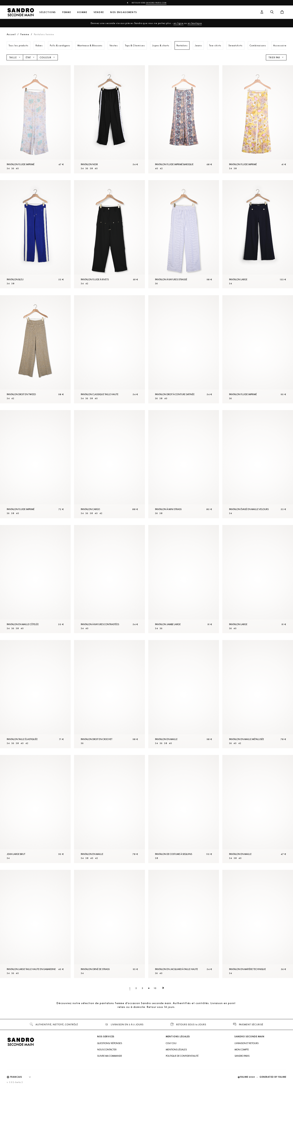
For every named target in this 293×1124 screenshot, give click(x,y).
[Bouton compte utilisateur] (262, 12)
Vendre (99, 12)
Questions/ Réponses (109, 1080)
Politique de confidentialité (182, 1093)
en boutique (195, 23)
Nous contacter (107, 1087)
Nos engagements (123, 12)
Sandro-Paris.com (156, 3)
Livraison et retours (247, 1080)
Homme (82, 12)
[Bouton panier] (282, 12)
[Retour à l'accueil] (20, 12)
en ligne (179, 23)
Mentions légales (176, 1087)
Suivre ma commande (109, 1093)
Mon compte (242, 1087)
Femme (66, 12)
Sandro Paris (242, 1093)
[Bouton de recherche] (272, 12)
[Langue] (22, 1114)
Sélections (48, 12)
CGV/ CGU (171, 1080)
